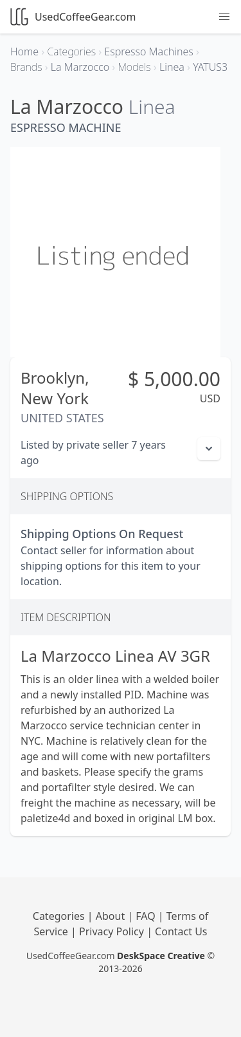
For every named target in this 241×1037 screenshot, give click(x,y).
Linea (152, 106)
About (112, 916)
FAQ (147, 916)
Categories (60, 916)
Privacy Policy (113, 931)
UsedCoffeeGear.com (73, 17)
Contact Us (181, 931)
